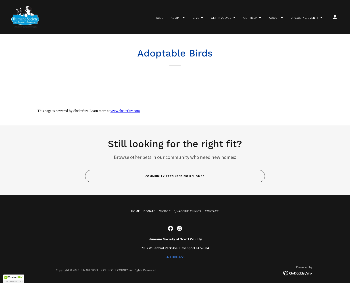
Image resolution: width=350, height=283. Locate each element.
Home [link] (159, 18)
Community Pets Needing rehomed (175, 176)
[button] (178, 17)
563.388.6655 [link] (175, 257)
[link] (25, 16)
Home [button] (135, 211)
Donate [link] (149, 211)
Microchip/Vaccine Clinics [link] (180, 211)
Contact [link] (212, 211)
